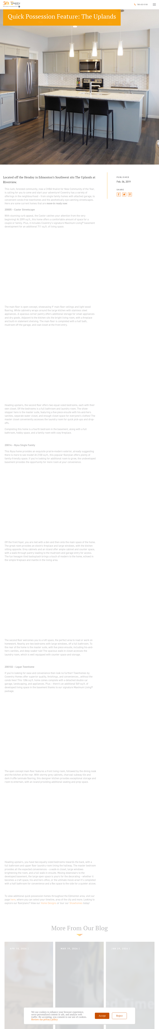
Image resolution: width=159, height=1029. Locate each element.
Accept (102, 1015)
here (13, 899)
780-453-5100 (142, 4)
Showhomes (75, 903)
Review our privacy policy (44, 1019)
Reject (119, 1015)
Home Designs (48, 903)
